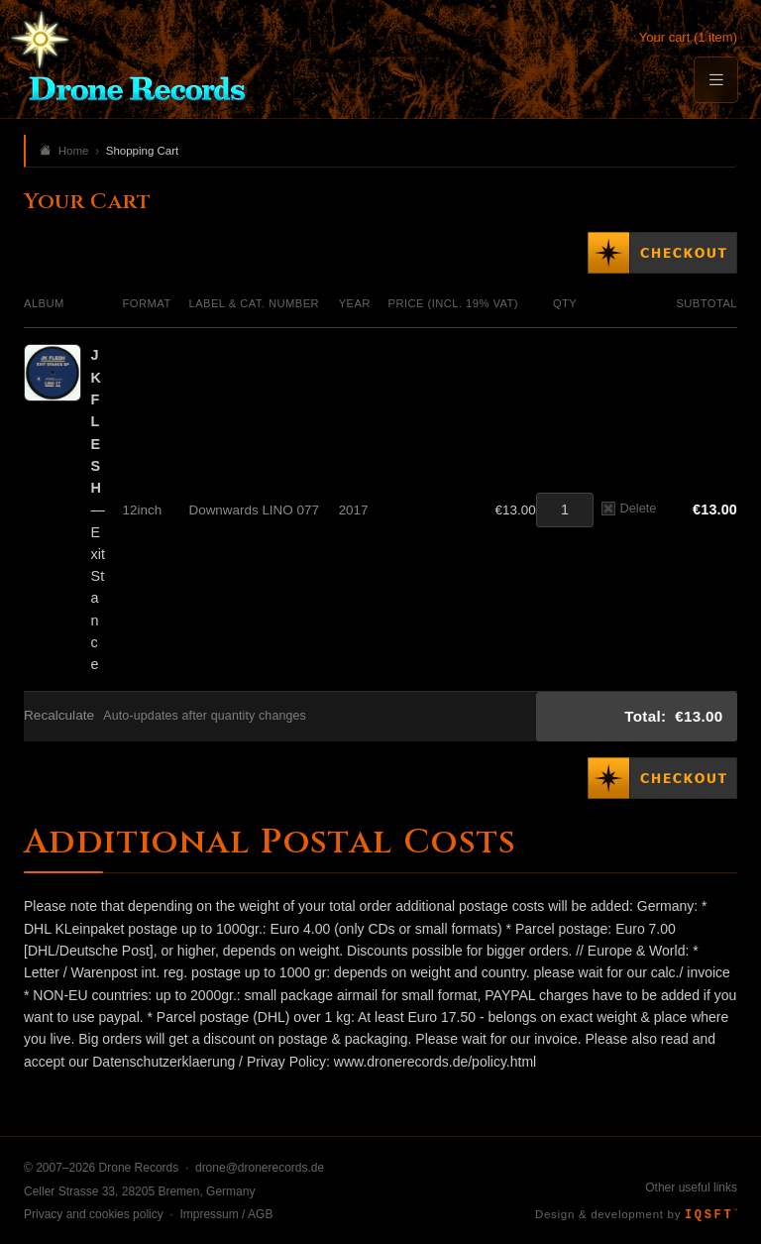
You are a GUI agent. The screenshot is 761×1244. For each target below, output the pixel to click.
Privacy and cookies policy (93, 1214)
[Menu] (715, 80)
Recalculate (59, 715)
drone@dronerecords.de (259, 1168)
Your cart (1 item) (688, 37)
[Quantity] (565, 510)
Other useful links (691, 1187)
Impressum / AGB (225, 1214)
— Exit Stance (98, 509)
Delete (628, 508)
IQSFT (711, 1215)
